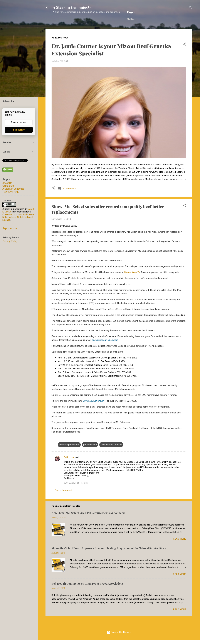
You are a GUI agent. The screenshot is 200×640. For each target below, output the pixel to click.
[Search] (190, 8)
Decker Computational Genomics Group (147, 28)
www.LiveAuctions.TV (94, 410)
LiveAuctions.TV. (132, 281)
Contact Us (8, 185)
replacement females (111, 454)
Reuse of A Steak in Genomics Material (91, 28)
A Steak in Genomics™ (72, 7)
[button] (184, 54)
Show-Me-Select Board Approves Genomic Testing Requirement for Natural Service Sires (109, 557)
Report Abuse (9, 228)
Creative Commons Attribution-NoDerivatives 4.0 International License (18, 217)
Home (58, 28)
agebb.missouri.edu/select (105, 349)
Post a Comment (63, 499)
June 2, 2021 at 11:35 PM (76, 492)
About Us (7, 183)
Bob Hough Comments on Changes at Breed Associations (87, 593)
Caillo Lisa (69, 466)
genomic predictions (69, 454)
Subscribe (19, 129)
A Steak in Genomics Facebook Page (13, 190)
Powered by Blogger (119, 632)
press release (90, 454)
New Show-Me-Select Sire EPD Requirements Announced (88, 522)
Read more (179, 548)
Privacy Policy (10, 241)
